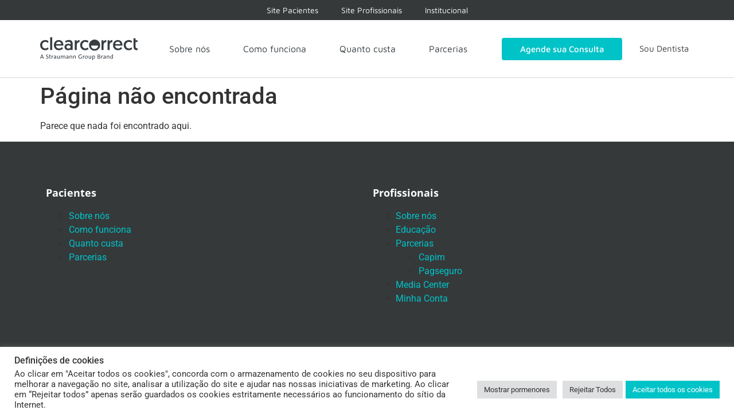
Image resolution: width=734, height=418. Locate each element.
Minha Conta (422, 298)
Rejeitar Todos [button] (592, 389)
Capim (432, 257)
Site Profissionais (371, 10)
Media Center (422, 284)
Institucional (446, 10)
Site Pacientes (292, 10)
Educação (416, 229)
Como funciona (274, 49)
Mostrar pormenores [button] (517, 389)
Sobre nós (189, 49)
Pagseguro (440, 270)
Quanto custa (367, 49)
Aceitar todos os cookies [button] (673, 389)
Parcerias (448, 49)
